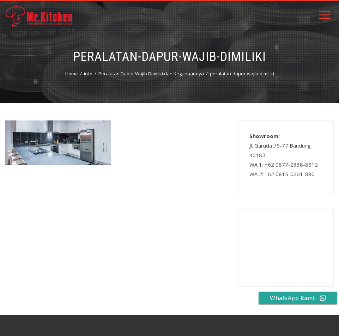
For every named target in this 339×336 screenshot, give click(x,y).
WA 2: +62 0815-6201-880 (282, 174)
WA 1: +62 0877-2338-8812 (283, 164)
